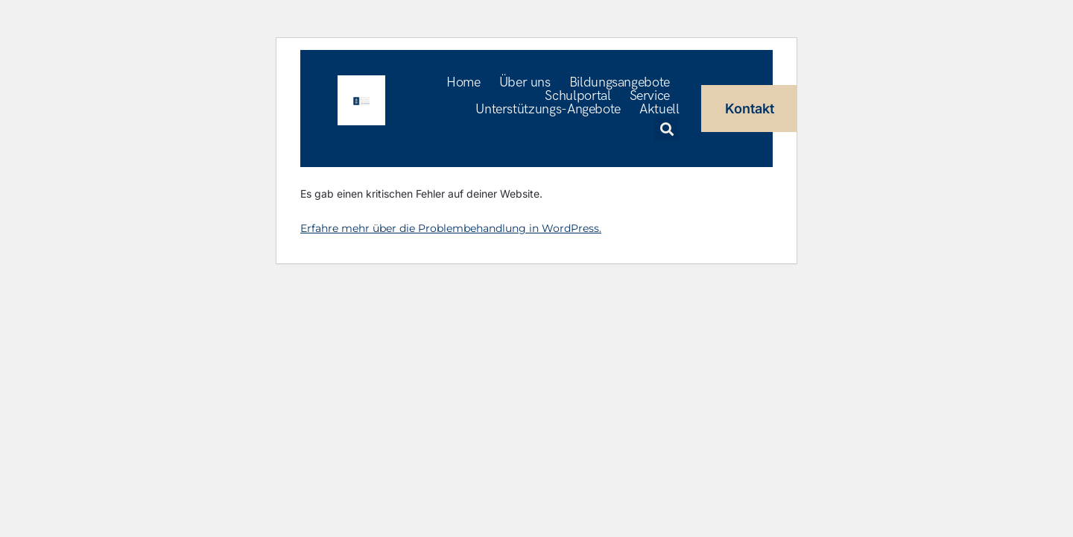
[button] (666, 128)
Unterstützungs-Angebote (548, 109)
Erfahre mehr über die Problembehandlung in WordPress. (450, 228)
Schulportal (577, 96)
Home (463, 83)
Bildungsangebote (619, 83)
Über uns (525, 83)
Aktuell (659, 109)
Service (650, 96)
